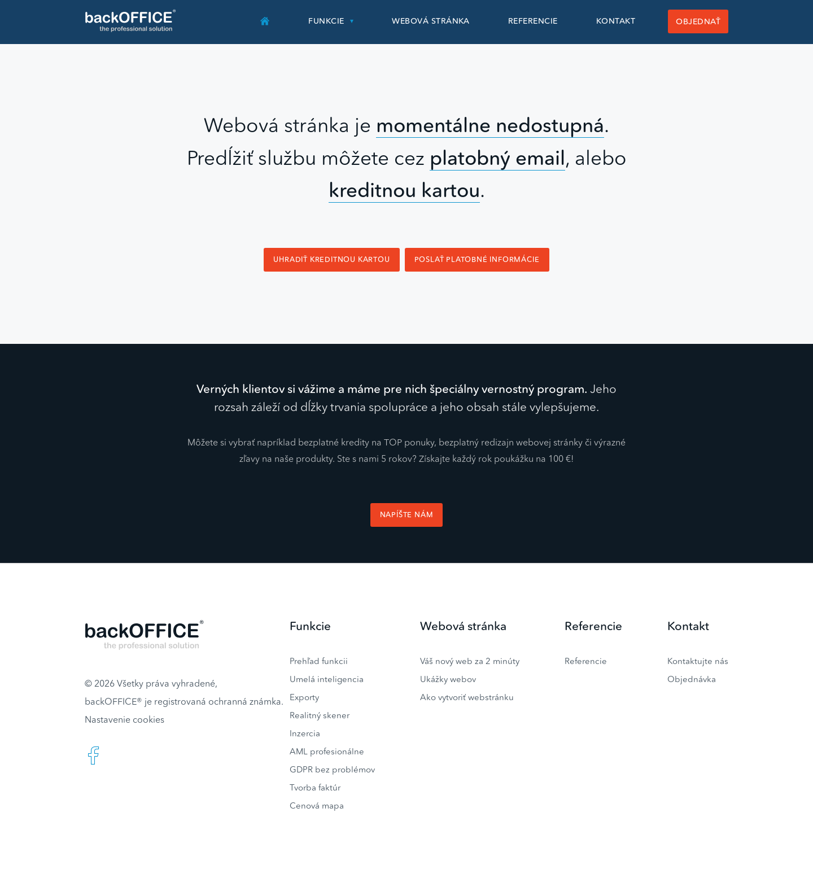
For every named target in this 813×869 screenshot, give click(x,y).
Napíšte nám (407, 514)
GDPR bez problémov (332, 769)
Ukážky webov (448, 679)
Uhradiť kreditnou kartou (331, 259)
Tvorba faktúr (315, 787)
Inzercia (305, 733)
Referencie (533, 21)
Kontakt (615, 21)
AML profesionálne (327, 751)
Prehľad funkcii (319, 661)
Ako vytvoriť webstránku (467, 697)
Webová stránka (431, 21)
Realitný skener (319, 715)
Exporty (304, 697)
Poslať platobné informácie (477, 259)
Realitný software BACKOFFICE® (131, 20)
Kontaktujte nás (697, 661)
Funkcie (326, 21)
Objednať (698, 21)
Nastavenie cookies (124, 719)
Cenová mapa (317, 805)
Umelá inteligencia (327, 679)
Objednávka (691, 679)
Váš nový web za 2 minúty (469, 661)
